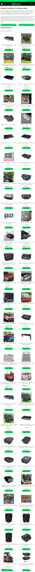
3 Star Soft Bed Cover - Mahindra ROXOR (26, 303)
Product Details (9, 69)
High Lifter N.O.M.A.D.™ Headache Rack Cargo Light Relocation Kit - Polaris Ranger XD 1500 (9, 364)
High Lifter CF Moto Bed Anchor (26, 222)
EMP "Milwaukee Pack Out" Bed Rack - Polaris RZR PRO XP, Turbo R (26, 486)
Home (1, 6)
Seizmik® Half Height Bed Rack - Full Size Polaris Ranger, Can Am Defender (26, 65)
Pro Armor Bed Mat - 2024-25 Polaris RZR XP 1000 (9, 545)
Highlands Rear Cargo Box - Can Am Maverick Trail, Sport (26, 85)
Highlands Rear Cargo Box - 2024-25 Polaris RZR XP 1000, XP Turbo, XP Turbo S (8, 486)
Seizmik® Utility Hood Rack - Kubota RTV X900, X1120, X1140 (8, 283)
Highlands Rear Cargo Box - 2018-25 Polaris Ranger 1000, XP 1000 (8, 404)
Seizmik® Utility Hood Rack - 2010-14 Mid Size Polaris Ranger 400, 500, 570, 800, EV (9, 383)
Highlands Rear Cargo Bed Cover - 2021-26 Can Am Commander (8, 45)
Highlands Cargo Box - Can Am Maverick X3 (8, 124)
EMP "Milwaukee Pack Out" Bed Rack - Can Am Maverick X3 (8, 106)
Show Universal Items (6, 27)
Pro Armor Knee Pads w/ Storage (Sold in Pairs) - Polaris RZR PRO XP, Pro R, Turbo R (26, 564)
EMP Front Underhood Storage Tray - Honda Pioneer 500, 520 (9, 243)
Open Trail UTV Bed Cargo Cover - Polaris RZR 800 (9, 564)
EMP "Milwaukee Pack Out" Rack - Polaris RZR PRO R (9, 506)
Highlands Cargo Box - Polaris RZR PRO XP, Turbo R (8, 447)
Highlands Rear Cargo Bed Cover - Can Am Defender (8, 85)
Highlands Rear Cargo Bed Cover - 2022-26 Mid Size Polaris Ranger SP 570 (26, 425)
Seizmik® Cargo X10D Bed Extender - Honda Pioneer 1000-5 (26, 243)
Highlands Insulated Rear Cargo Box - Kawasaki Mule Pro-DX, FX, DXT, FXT (8, 264)
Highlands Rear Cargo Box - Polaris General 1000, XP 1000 (26, 324)
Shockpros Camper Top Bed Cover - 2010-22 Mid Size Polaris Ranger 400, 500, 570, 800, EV (26, 404)
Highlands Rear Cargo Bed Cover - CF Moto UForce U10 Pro (26, 163)
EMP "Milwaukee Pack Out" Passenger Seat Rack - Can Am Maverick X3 (26, 106)
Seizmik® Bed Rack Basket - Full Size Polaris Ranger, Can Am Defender (26, 45)
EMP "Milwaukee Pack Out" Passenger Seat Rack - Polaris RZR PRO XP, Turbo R (26, 506)
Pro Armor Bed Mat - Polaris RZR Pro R (9, 524)
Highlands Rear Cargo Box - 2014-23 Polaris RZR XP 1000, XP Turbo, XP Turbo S (26, 447)
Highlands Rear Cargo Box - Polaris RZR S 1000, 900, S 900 (8, 467)
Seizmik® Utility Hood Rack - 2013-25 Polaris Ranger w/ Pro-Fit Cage (26, 383)
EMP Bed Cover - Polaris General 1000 (9, 343)
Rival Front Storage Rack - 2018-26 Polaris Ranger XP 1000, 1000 (26, 364)
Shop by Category (5, 6)
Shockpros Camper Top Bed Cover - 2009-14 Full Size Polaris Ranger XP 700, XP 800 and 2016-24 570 (9, 425)
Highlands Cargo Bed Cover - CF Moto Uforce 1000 (26, 143)
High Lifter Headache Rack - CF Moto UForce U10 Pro (9, 163)
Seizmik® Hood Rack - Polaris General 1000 (8, 323)
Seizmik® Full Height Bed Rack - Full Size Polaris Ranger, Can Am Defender (8, 65)
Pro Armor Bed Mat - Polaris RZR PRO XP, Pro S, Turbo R (26, 525)
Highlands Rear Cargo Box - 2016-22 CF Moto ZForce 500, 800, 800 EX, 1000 (26, 184)
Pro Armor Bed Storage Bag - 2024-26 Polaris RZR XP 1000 (26, 545)
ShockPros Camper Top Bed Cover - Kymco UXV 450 (8, 304)
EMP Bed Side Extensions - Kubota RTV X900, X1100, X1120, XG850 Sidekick (26, 283)
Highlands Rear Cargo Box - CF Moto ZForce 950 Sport (26, 204)
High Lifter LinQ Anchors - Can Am (26, 124)
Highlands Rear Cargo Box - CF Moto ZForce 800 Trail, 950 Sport (9, 204)
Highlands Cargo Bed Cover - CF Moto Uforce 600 (9, 143)
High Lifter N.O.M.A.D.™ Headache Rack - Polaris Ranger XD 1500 (26, 344)
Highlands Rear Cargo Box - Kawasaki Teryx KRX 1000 (26, 264)
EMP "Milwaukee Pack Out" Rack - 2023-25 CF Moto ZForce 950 (9, 223)
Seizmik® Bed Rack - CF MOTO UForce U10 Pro (8, 184)
